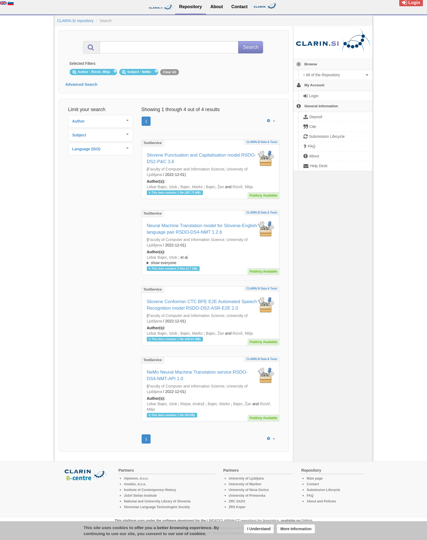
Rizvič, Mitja (243, 187)
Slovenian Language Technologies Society (157, 507)
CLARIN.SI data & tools (261, 142)
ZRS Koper (237, 507)
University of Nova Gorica (249, 490)
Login (411, 2)
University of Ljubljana (246, 478)
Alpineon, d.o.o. (136, 478)
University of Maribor (245, 484)
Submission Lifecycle (323, 490)
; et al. (210, 260)
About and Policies (321, 501)
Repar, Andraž (192, 404)
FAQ (310, 496)
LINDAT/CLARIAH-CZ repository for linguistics (243, 521)
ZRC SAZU (237, 501)
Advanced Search (81, 84)
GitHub (306, 521)
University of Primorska (247, 496)
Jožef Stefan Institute (140, 496)
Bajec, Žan (215, 187)
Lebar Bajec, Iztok (162, 187)
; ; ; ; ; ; (210, 260)
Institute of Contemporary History (150, 490)
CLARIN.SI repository (75, 21)
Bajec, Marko (191, 187)
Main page (315, 478)
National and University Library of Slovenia (157, 501)
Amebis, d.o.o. (135, 484)
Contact (313, 484)
